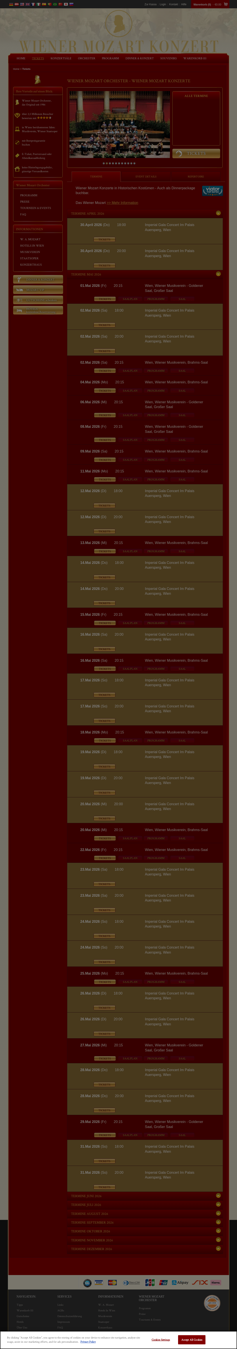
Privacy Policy (88, 1342)
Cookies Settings (161, 1340)
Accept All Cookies (191, 1340)
